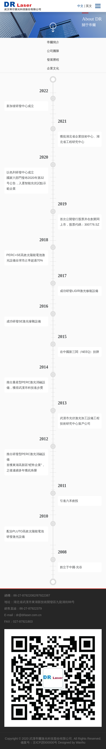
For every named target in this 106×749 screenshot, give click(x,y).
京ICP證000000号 (45, 742)
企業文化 (53, 68)
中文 (80, 6)
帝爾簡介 (53, 42)
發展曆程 (53, 59)
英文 (89, 6)
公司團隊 (53, 51)
